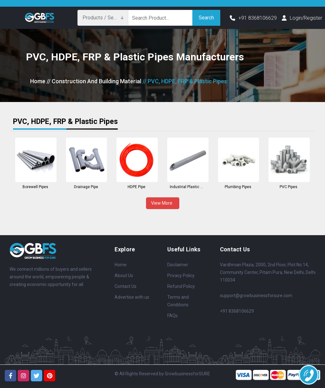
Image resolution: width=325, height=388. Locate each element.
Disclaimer (177, 264)
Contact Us (125, 286)
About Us (124, 275)
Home (37, 81)
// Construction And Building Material (94, 81)
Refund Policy (181, 286)
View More (162, 203)
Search (206, 18)
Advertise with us (132, 297)
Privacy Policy (181, 275)
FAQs (172, 315)
